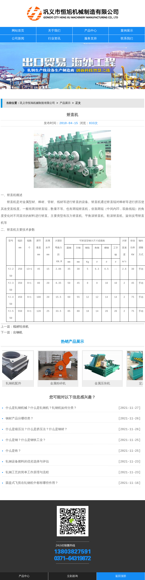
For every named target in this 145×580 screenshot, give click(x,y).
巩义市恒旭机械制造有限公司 (37, 103)
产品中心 (90, 31)
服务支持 (90, 38)
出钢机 (17, 332)
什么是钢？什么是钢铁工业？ (26, 440)
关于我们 (54, 31)
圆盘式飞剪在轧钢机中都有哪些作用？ (32, 483)
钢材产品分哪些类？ (19, 418)
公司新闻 (18, 38)
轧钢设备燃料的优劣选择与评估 (27, 461)
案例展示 (127, 31)
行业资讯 (54, 38)
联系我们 (127, 38)
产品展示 (65, 103)
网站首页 (18, 31)
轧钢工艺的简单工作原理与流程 (27, 472)
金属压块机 (104, 383)
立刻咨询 (72, 576)
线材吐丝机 (21, 327)
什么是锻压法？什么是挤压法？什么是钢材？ (36, 429)
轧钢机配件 (15, 383)
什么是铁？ (13, 451)
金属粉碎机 (59, 383)
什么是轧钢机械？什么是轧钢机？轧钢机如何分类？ (41, 408)
